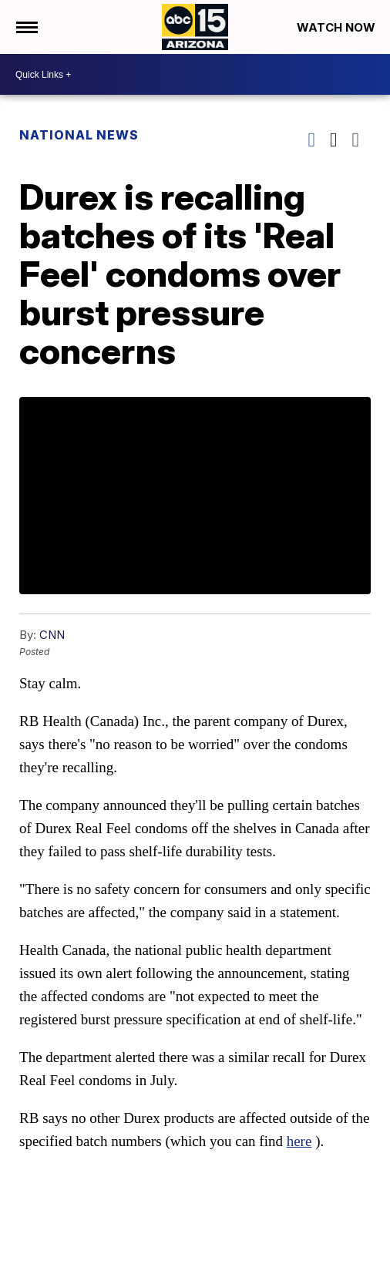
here (299, 1141)
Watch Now (337, 27)
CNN (52, 634)
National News (79, 135)
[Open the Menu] (26, 27)
